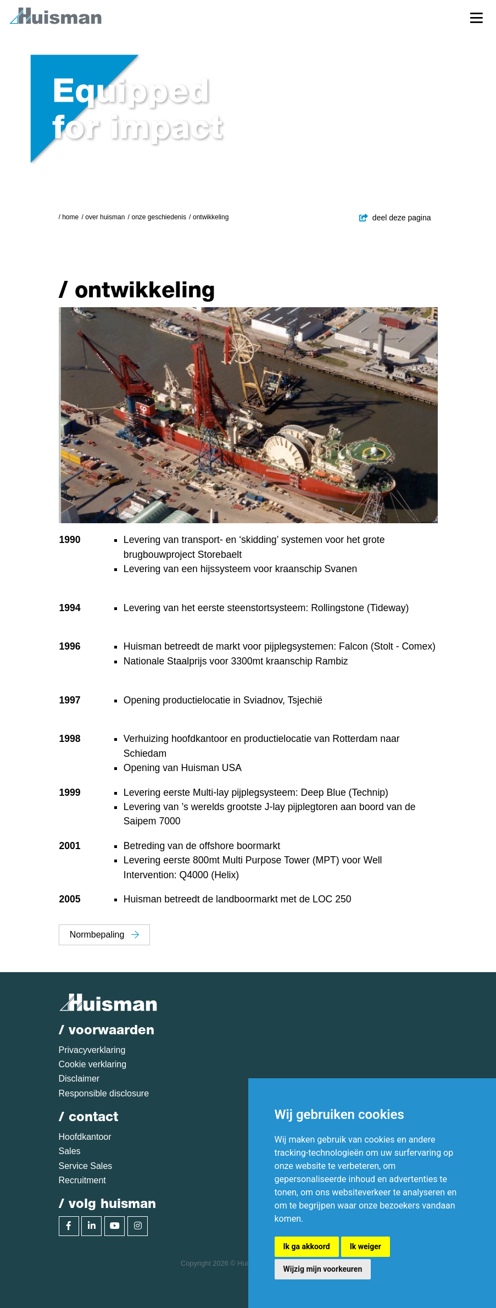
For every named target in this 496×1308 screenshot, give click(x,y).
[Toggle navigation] (476, 17)
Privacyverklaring (92, 1050)
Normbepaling (104, 934)
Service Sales (86, 1166)
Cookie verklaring (93, 1064)
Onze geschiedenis (158, 217)
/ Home (69, 217)
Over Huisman (105, 217)
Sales (70, 1151)
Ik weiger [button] (365, 1246)
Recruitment (82, 1180)
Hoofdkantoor (85, 1136)
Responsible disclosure (104, 1093)
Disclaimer (79, 1078)
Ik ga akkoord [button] (306, 1246)
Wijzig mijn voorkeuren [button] (323, 1269)
